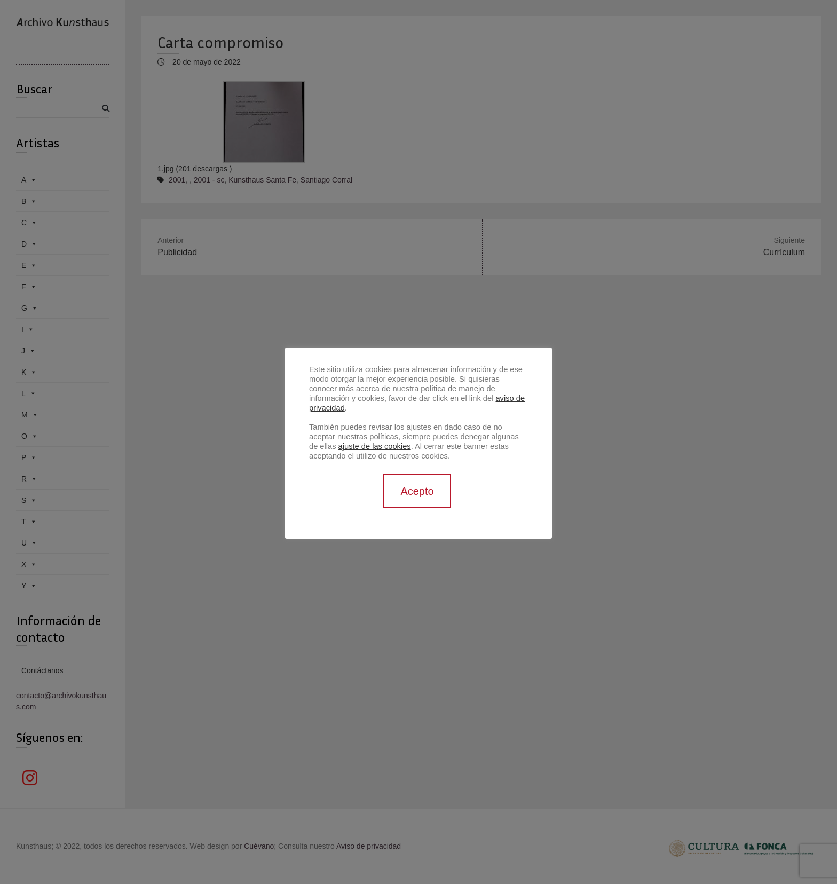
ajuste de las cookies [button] (374, 446)
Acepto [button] (416, 491)
